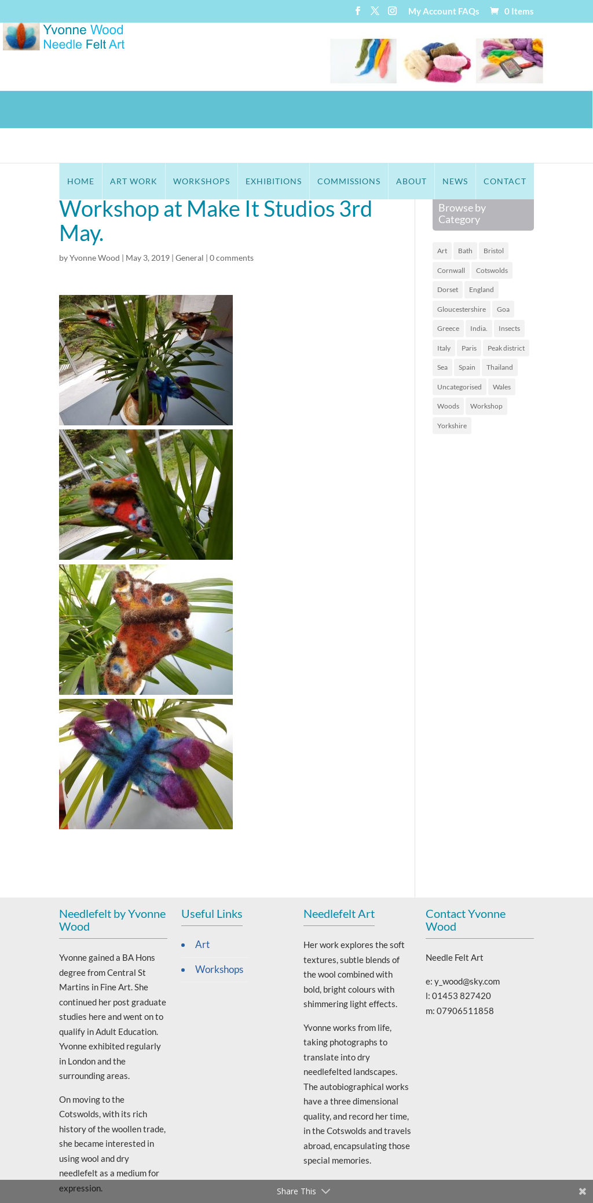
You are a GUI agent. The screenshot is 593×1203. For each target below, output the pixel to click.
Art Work (134, 109)
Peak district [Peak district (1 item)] (506, 313)
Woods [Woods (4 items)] (448, 371)
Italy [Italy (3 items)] (444, 313)
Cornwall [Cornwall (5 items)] (451, 236)
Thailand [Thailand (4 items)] (499, 333)
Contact (505, 109)
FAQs (468, 11)
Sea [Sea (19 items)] (442, 333)
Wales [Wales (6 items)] (502, 352)
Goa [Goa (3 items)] (503, 275)
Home (80, 109)
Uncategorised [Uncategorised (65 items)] (459, 352)
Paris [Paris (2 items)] (469, 313)
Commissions (348, 109)
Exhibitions (274, 109)
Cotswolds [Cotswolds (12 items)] (492, 236)
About (411, 109)
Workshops (201, 109)
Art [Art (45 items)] (442, 216)
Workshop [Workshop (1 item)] (486, 371)
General (189, 223)
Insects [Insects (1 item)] (509, 294)
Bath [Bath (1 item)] (465, 216)
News (455, 109)
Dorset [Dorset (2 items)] (447, 255)
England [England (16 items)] (481, 255)
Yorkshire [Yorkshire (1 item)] (452, 391)
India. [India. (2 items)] (479, 294)
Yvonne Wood (94, 223)
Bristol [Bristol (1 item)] (494, 216)
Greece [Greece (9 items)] (448, 294)
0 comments (232, 223)
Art (202, 910)
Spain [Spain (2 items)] (467, 333)
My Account (432, 11)
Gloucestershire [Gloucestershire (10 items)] (461, 275)
